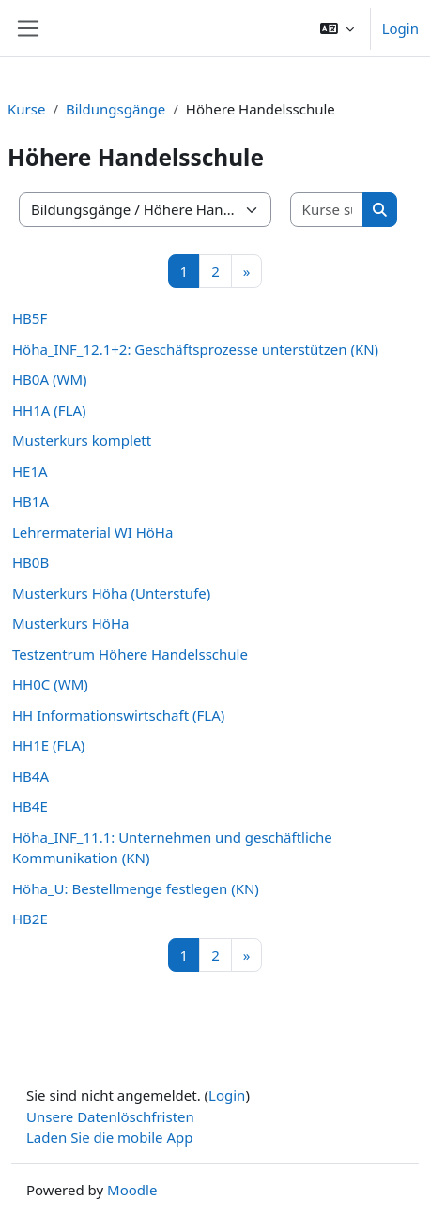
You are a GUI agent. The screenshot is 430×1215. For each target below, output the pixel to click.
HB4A (30, 776)
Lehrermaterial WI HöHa (92, 532)
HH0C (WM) (50, 684)
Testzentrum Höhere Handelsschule (130, 654)
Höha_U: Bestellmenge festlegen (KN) (135, 888)
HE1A (30, 471)
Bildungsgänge (115, 108)
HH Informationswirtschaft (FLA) (118, 715)
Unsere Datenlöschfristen (110, 1116)
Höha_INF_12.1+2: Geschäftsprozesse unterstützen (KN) (195, 349)
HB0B (30, 562)
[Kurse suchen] (327, 209)
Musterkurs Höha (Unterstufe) (111, 593)
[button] (337, 28)
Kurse (26, 108)
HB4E (30, 806)
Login (400, 28)
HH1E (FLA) (48, 745)
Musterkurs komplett (81, 440)
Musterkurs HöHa (70, 623)
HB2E (30, 918)
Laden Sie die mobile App (109, 1137)
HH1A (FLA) (49, 410)
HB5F (29, 318)
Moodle (132, 1189)
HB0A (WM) (49, 379)
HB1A (30, 501)
